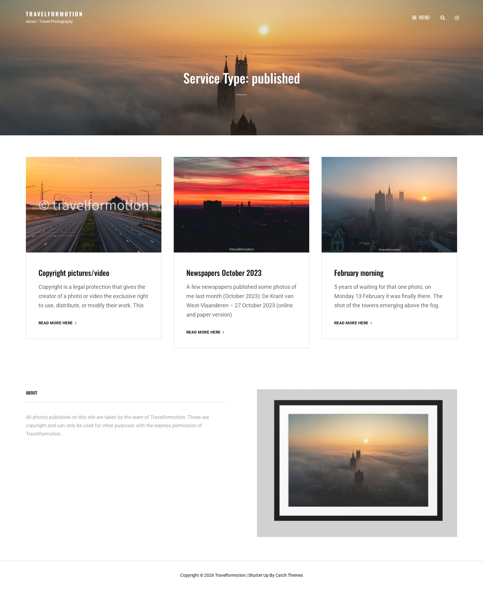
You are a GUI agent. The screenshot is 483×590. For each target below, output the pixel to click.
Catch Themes (289, 575)
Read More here (58, 323)
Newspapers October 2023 (224, 272)
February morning (359, 272)
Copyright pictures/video (74, 272)
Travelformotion (54, 14)
